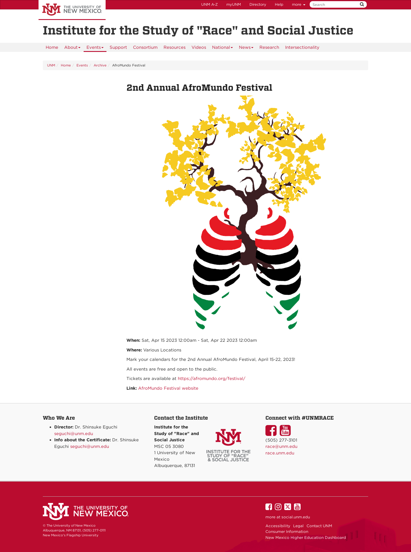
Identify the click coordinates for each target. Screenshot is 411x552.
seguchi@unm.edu (73, 433)
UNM (51, 65)
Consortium (145, 47)
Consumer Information (286, 531)
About (72, 48)
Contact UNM (319, 525)
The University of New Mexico (72, 10)
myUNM (233, 4)
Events (95, 48)
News (246, 48)
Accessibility (277, 525)
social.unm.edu (295, 517)
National (222, 48)
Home (52, 47)
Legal (298, 525)
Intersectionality (302, 47)
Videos (199, 47)
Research (269, 47)
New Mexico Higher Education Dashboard (305, 537)
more (298, 4)
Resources (175, 47)
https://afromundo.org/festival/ (211, 378)
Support (118, 47)
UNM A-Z (209, 4)
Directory (257, 4)
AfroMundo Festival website (168, 388)
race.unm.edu (279, 453)
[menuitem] (52, 47)
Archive (100, 65)
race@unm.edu (281, 446)
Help (279, 4)
